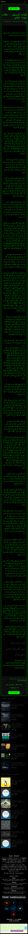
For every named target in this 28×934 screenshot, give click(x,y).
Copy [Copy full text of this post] (26, 22)
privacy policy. (5, 930)
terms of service (14, 920)
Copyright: (10, 919)
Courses (14, 882)
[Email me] (14, 897)
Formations (14, 886)
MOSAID (3, 1)
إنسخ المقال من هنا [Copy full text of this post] (22, 680)
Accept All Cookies (17, 930)
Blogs (14, 878)
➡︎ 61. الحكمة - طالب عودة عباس (14, 684)
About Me (14, 890)
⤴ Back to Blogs (14, 8)
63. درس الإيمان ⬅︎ (14, 687)
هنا (23, 678)
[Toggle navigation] (25, 2)
